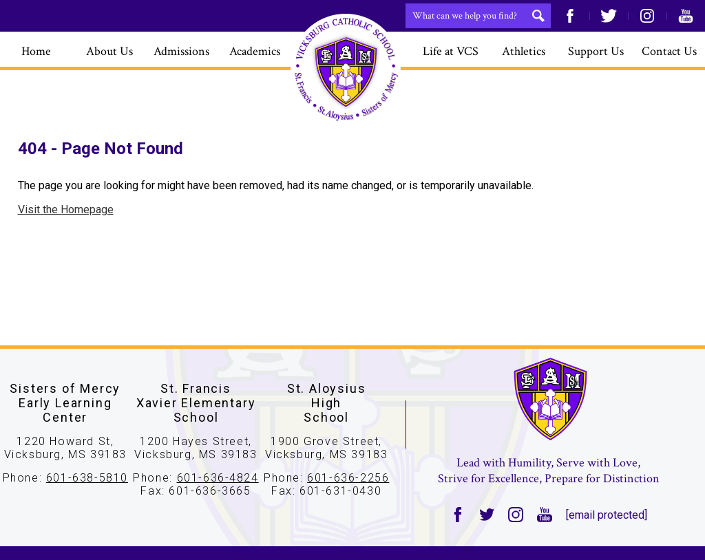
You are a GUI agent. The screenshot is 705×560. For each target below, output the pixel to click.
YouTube (685, 16)
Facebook (570, 16)
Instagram (647, 16)
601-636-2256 (348, 477)
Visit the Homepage (66, 209)
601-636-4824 (218, 477)
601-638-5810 (87, 477)
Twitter (608, 16)
